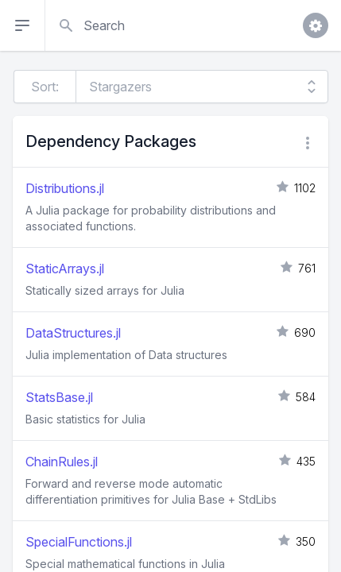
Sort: (45, 87)
